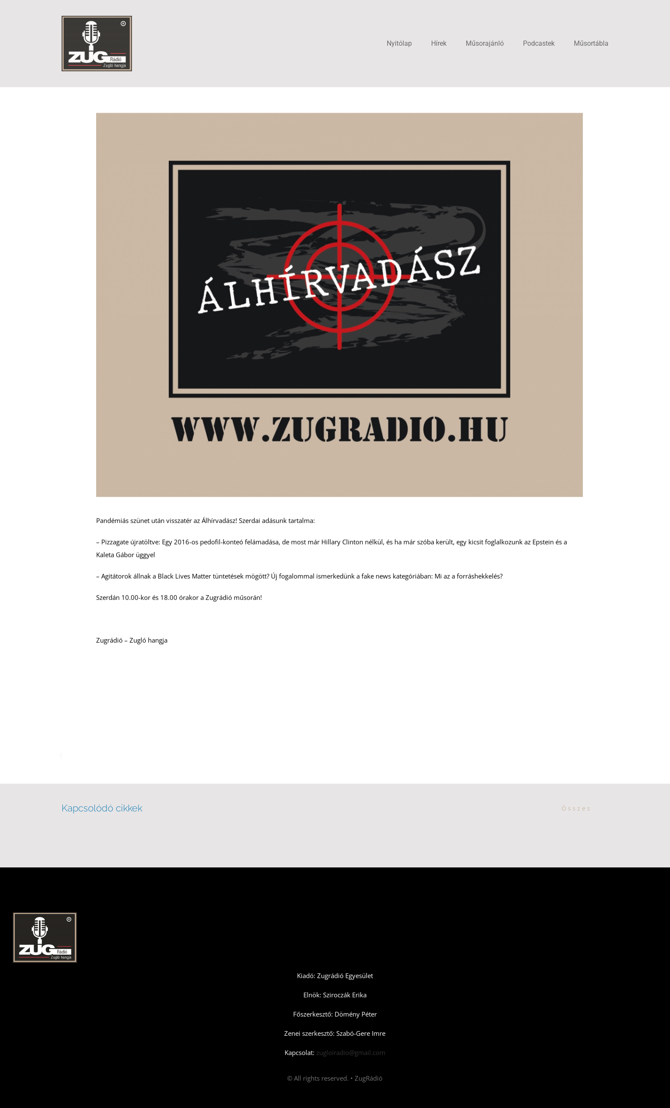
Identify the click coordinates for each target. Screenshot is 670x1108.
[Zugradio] (97, 19)
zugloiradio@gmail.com (349, 1052)
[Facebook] (62, 756)
